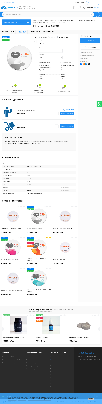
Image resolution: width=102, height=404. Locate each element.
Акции (51, 363)
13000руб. (8, 341)
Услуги (51, 366)
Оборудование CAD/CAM (8, 357)
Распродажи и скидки (31, 363)
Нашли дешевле (86, 52)
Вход (3, 2)
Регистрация (10, 2)
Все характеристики (65, 62)
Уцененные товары (31, 369)
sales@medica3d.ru (89, 357)
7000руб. (13, 295)
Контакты (52, 387)
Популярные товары (31, 360)
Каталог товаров (16, 22)
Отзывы (52, 384)
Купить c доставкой (67, 113)
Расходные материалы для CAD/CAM (11, 360)
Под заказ (84, 58)
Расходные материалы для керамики (12, 363)
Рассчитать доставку (87, 55)
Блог (51, 375)
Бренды (52, 378)
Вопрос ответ (53, 381)
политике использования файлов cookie (39, 400)
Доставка (52, 369)
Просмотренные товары (63, 310)
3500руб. (39, 233)
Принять (90, 398)
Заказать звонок (93, 3)
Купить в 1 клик (90, 47)
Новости (52, 372)
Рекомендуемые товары (32, 366)
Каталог (52, 360)
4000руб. (13, 264)
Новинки (28, 357)
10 (62, 78)
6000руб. (65, 233)
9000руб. (65, 264)
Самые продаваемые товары (40, 310)
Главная (52, 357)
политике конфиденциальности (17, 400)
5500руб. (13, 233)
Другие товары (65, 187)
